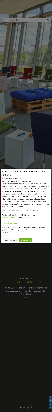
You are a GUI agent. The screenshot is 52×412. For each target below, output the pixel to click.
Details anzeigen (10, 223)
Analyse (26, 211)
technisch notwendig (12, 211)
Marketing (36, 211)
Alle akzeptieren (25, 240)
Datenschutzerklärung (10, 217)
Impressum (27, 217)
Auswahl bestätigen (10, 240)
